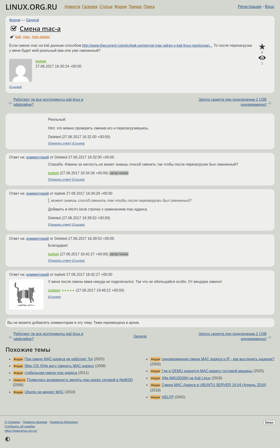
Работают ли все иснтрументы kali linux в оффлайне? (48, 102)
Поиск (149, 6)
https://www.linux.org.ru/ (21, 430)
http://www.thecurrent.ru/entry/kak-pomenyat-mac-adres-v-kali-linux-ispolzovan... (147, 45)
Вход (269, 6)
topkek (40, 61)
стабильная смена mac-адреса (50, 373)
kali (18, 37)
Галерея (90, 6)
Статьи (105, 6)
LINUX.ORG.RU (31, 7)
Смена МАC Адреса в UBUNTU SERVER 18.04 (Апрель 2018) (214, 385)
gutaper (54, 290)
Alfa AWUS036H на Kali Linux (186, 378)
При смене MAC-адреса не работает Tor (58, 359)
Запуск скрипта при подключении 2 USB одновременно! (233, 102)
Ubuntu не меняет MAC (44, 392)
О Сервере (12, 422)
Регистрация (249, 6)
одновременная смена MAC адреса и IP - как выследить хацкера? (218, 359)
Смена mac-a (40, 28)
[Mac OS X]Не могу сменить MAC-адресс (59, 366)
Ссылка (15, 87)
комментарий (37, 157)
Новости (72, 6)
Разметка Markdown (64, 422)
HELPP (168, 397)
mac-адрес (41, 37)
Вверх (269, 422)
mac (26, 37)
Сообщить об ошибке (20, 426)
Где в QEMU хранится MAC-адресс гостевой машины (207, 371)
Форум (120, 6)
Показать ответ (60, 143)
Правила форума (35, 422)
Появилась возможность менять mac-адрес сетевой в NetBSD (80, 380)
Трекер (135, 6)
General (32, 20)
